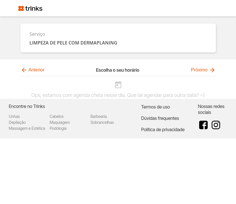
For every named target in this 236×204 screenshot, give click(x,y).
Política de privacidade (162, 129)
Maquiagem (60, 122)
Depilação (17, 122)
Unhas (14, 116)
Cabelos (56, 116)
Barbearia (99, 116)
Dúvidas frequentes (160, 118)
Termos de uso (155, 107)
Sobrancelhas (102, 122)
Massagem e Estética (27, 128)
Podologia (58, 128)
